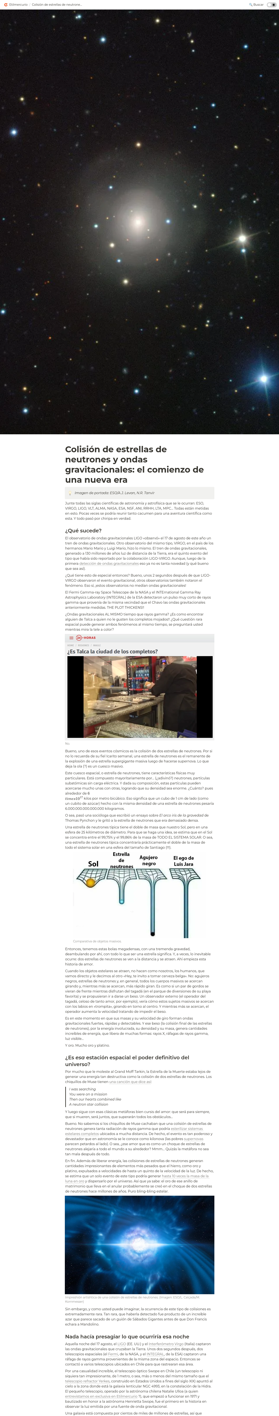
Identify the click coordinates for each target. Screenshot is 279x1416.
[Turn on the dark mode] (272, 6)
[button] (16, 4)
